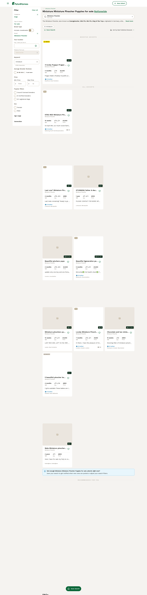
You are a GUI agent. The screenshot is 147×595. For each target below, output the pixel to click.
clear (36, 76)
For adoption (29, 61)
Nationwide (100, 45)
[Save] (68, 99)
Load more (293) (32, 120)
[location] (26, 131)
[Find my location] (36, 131)
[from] (20, 168)
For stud (18, 65)
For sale (18, 61)
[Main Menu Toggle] (8, 3)
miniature (48, 60)
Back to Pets (19, 48)
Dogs (16, 52)
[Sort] (122, 64)
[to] (33, 168)
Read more (129, 55)
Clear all (35, 44)
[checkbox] (15, 86)
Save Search (49, 63)
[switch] (31, 72)
